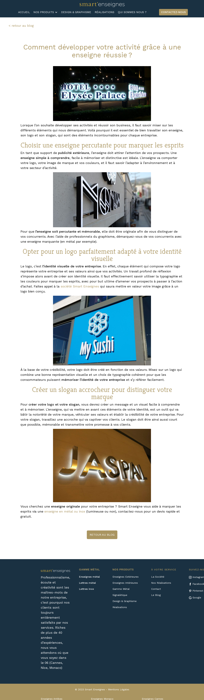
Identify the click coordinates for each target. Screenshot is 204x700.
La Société (157, 576)
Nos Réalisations (161, 582)
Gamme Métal (121, 588)
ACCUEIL (24, 12)
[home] (102, 4)
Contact (156, 588)
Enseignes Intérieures (125, 582)
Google (196, 597)
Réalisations (120, 607)
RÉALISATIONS (104, 12)
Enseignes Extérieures (126, 576)
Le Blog (156, 595)
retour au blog (102, 534)
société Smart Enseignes (80, 286)
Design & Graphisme (125, 601)
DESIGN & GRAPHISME (76, 12)
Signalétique (120, 595)
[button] (45, 12)
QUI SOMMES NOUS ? (132, 12)
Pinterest (197, 590)
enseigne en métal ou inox (64, 511)
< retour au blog (21, 25)
